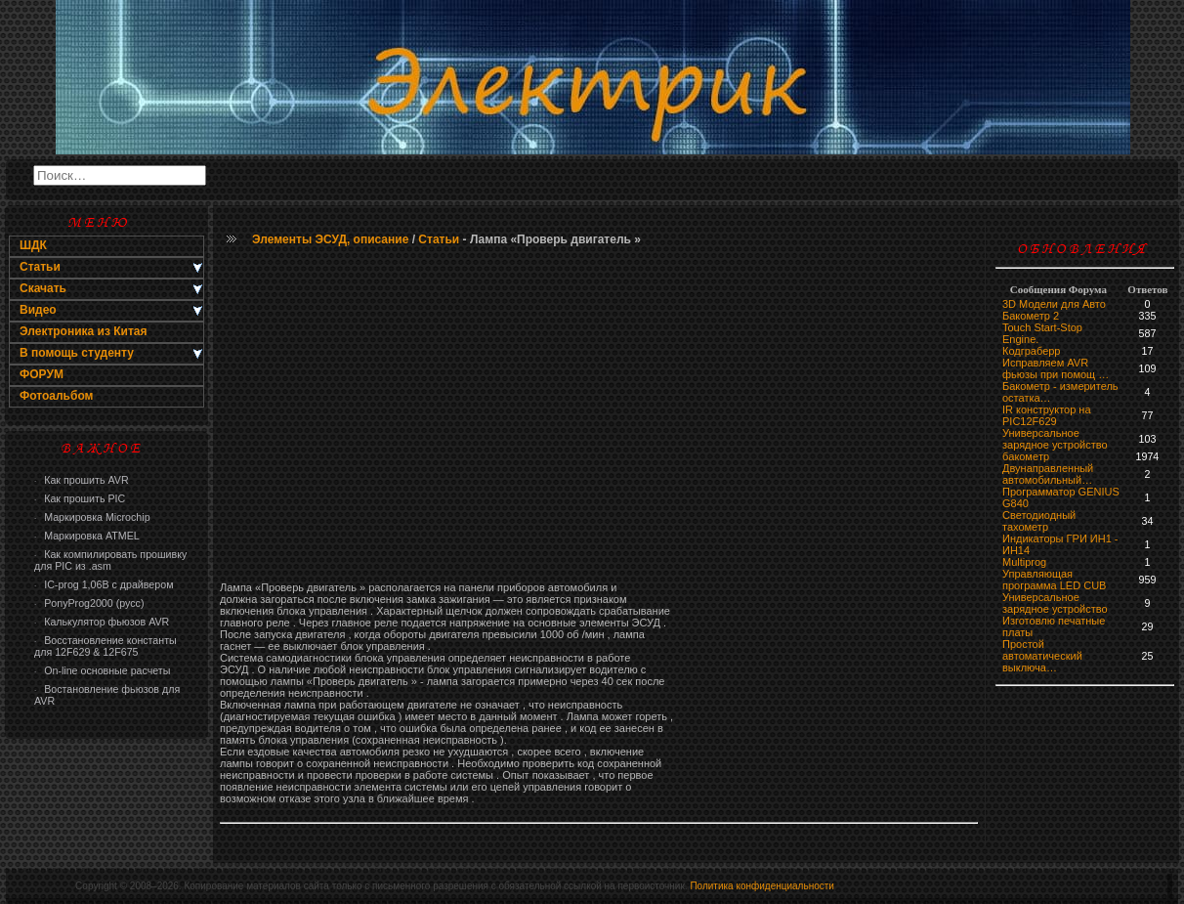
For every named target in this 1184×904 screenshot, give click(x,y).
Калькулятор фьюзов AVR (101, 621)
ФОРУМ (41, 374)
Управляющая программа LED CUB (1054, 579)
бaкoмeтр (1025, 456)
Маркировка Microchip (92, 517)
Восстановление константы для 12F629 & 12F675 (105, 646)
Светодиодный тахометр (1039, 521)
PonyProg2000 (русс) (89, 603)
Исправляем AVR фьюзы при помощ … (1055, 368)
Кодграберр (1031, 351)
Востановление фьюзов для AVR (107, 695)
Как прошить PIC (79, 498)
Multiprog (1024, 562)
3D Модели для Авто (1054, 304)
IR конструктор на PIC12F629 (1046, 415)
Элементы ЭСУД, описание (330, 239)
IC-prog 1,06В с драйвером (103, 584)
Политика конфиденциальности (762, 886)
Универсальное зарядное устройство (1055, 439)
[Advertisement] (599, 415)
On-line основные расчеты (102, 670)
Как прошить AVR (81, 480)
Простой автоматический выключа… (1042, 655)
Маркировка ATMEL (87, 535)
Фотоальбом (56, 396)
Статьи (438, 239)
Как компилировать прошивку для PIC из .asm (110, 560)
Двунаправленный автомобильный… (1047, 474)
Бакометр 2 (1030, 316)
